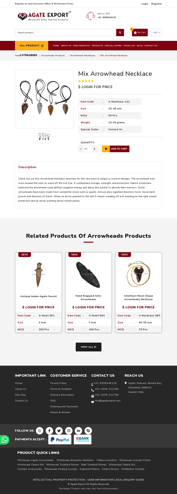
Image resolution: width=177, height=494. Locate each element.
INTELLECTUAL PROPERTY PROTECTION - (60, 480)
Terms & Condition (61, 389)
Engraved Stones (90, 469)
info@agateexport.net (107, 400)
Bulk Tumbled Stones (94, 464)
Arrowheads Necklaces (82, 55)
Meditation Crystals (133, 469)
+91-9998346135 (105, 383)
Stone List (129, 45)
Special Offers (113, 45)
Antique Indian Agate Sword (38, 296)
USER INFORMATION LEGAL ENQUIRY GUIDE (116, 480)
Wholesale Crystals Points (135, 460)
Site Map (20, 395)
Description (27, 167)
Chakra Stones (110, 469)
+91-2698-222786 (107, 389)
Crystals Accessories (29, 469)
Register (156, 3)
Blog (140, 45)
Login (145, 3)
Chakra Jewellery (107, 460)
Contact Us (150, 45)
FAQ (53, 400)
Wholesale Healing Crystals (60, 469)
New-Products (81, 45)
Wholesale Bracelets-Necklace (75, 460)
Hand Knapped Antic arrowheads (88, 297)
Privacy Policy (58, 383)
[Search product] (69, 32)
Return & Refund (60, 412)
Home (56, 45)
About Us (66, 45)
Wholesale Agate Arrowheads (35, 460)
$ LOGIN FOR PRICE (95, 87)
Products (97, 45)
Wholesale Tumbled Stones (62, 464)
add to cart (114, 149)
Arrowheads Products (53, 55)
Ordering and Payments (64, 406)
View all (88, 347)
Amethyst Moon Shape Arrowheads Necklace (138, 297)
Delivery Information (62, 395)
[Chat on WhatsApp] (4, 440)
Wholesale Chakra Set (30, 464)
